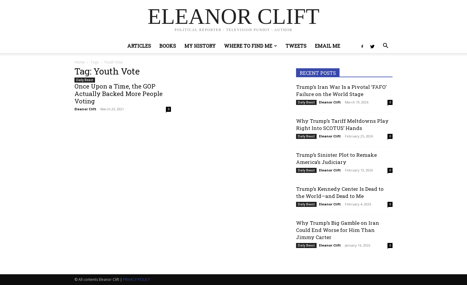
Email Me (327, 46)
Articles (139, 46)
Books (167, 46)
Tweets (296, 46)
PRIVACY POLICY (136, 279)
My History (200, 46)
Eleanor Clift (85, 109)
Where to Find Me (250, 46)
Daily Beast (84, 80)
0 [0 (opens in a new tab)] (168, 109)
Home (79, 62)
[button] (385, 46)
